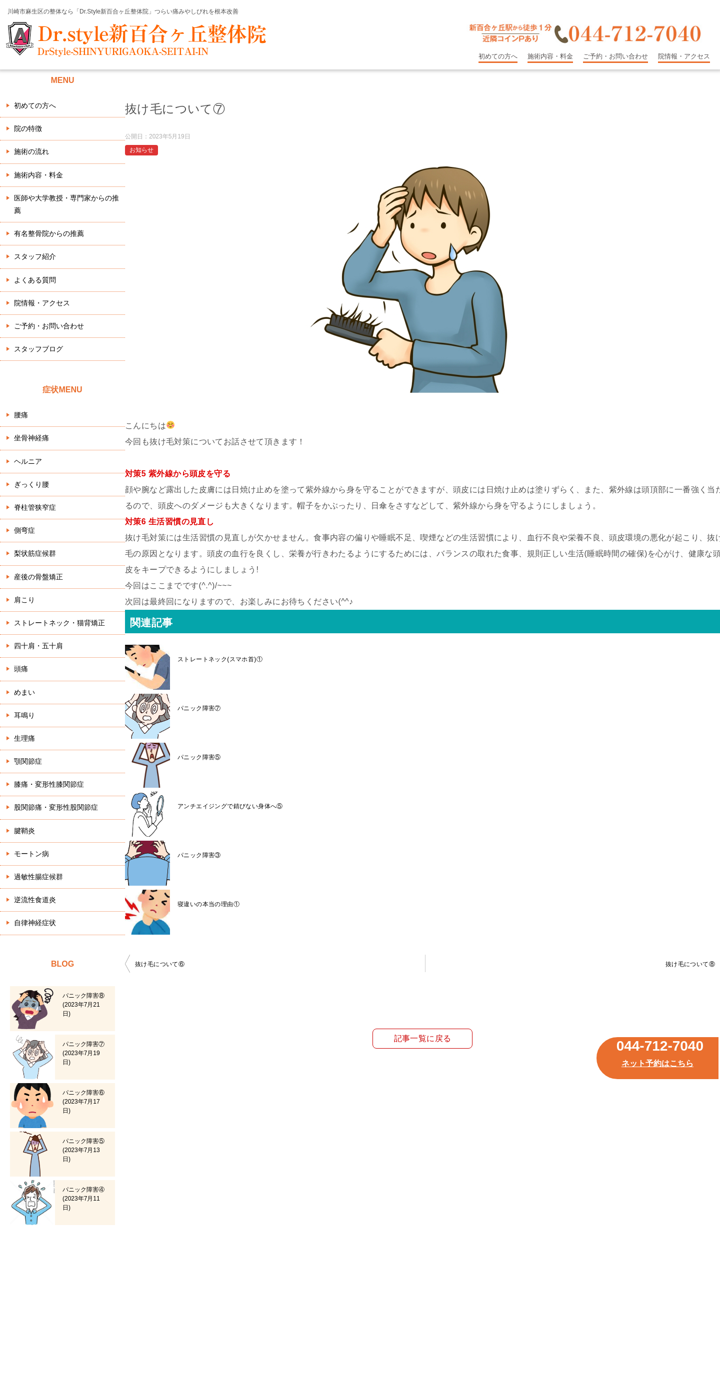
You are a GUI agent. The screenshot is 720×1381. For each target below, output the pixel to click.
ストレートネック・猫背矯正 (59, 623)
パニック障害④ (83, 1198)
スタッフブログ (38, 349)
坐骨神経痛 (31, 438)
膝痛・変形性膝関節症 (49, 784)
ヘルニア (28, 461)
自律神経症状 (35, 923)
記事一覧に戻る (423, 1038)
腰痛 (21, 415)
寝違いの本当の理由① (209, 904)
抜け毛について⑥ (159, 964)
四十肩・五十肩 (38, 646)
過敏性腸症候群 (38, 877)
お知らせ (142, 149)
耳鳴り (24, 715)
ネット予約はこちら (658, 1063)
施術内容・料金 (550, 56)
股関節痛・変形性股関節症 (56, 807)
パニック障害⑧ (83, 1004)
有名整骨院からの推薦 (49, 233)
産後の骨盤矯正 (38, 577)
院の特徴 (28, 128)
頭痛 (21, 669)
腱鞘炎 (24, 831)
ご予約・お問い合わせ (615, 56)
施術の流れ (31, 151)
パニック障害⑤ (199, 757)
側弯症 (24, 530)
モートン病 (31, 854)
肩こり (24, 600)
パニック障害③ (199, 855)
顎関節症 (28, 761)
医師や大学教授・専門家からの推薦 (66, 204)
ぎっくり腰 (31, 484)
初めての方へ (498, 56)
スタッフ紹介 (35, 256)
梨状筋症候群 (35, 553)
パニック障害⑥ (83, 1101)
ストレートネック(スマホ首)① (220, 659)
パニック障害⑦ (199, 708)
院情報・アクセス (684, 56)
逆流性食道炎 (35, 900)
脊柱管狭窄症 (35, 507)
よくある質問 (35, 280)
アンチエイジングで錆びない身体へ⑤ (230, 806)
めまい (24, 692)
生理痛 (24, 738)
